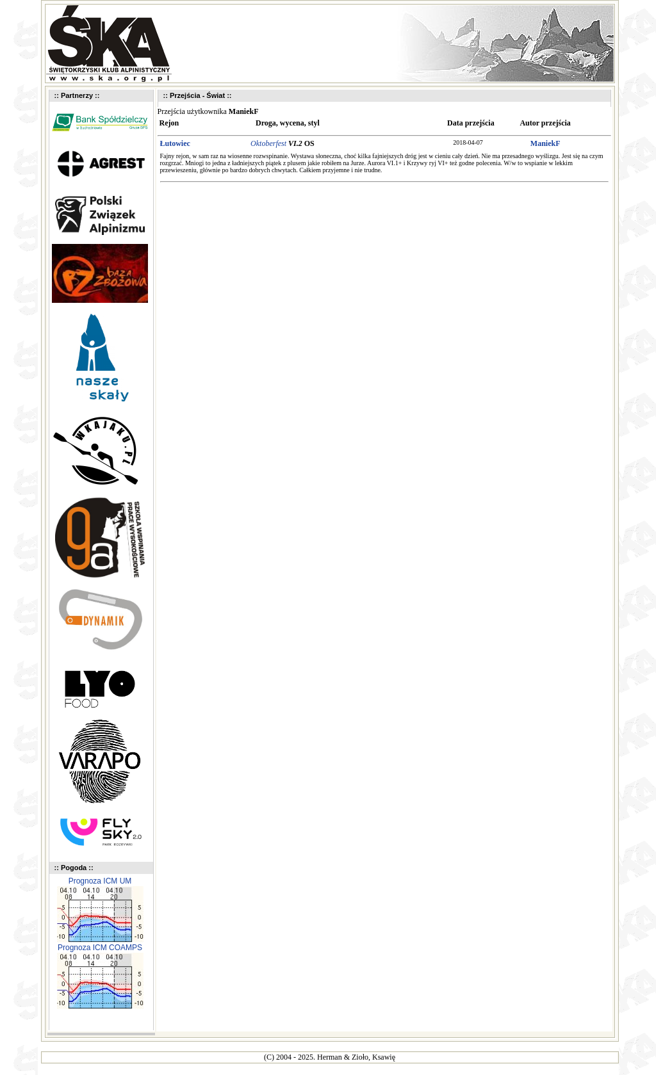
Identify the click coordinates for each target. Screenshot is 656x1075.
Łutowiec (175, 143)
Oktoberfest (268, 143)
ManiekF (545, 143)
